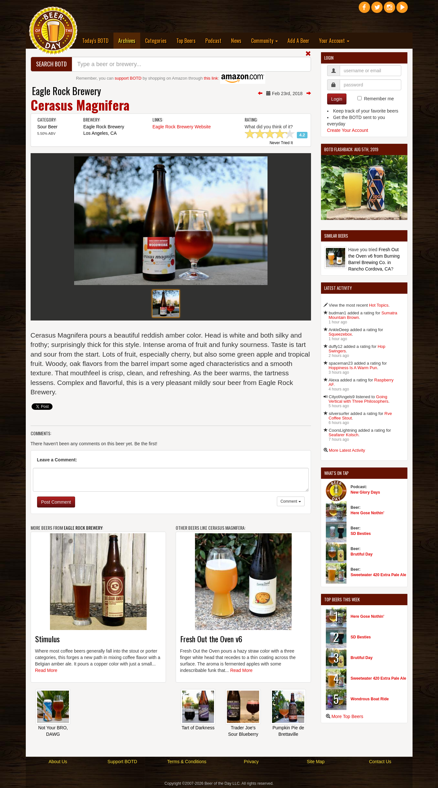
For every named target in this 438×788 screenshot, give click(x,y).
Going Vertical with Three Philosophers (358, 399)
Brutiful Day (362, 554)
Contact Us (380, 761)
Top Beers (186, 40)
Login (336, 99)
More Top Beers (347, 716)
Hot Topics (378, 305)
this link (211, 78)
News (236, 40)
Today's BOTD (95, 40)
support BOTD (128, 78)
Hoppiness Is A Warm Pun (353, 367)
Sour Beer (47, 126)
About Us (58, 761)
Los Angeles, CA (100, 133)
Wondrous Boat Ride (370, 699)
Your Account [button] (334, 40)
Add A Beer (298, 40)
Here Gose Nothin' (367, 513)
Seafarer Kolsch (344, 434)
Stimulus (47, 639)
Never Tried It (281, 143)
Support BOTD (122, 761)
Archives (129, 40)
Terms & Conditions (186, 761)
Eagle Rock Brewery (66, 91)
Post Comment (56, 502)
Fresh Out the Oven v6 (211, 639)
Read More (46, 670)
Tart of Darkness (198, 727)
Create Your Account (347, 130)
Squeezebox (340, 334)
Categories (156, 40)
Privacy (251, 761)
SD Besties (361, 533)
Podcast (213, 40)
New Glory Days (365, 492)
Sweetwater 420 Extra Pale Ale (378, 575)
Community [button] (264, 40)
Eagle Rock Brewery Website (181, 126)
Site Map (316, 761)
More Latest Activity (347, 450)
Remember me (379, 98)
